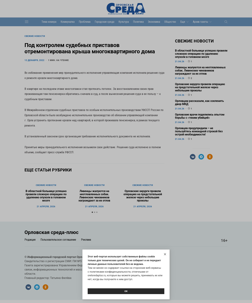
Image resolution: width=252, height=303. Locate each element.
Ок (126, 291)
